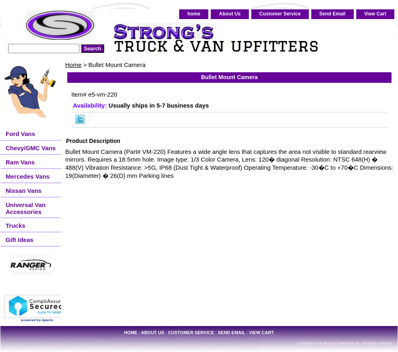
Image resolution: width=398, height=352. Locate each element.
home (193, 14)
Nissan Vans (23, 190)
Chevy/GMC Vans (31, 148)
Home (73, 64)
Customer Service (280, 14)
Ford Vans (20, 133)
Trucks (15, 225)
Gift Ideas (19, 239)
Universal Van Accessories (25, 208)
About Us (229, 14)
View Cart (375, 14)
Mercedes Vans (27, 176)
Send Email (332, 14)
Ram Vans (20, 162)
